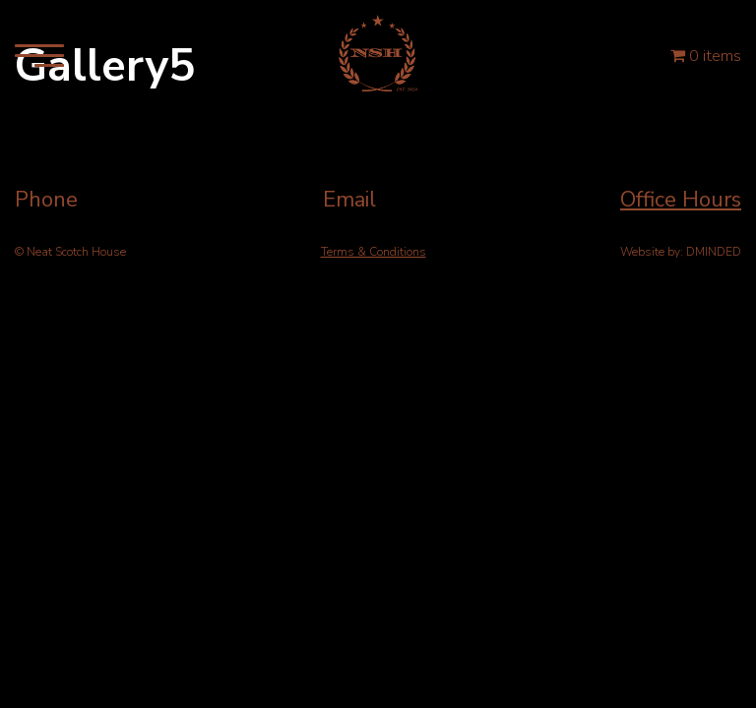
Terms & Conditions (373, 252)
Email (349, 199)
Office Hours (680, 199)
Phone (46, 199)
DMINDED (713, 252)
